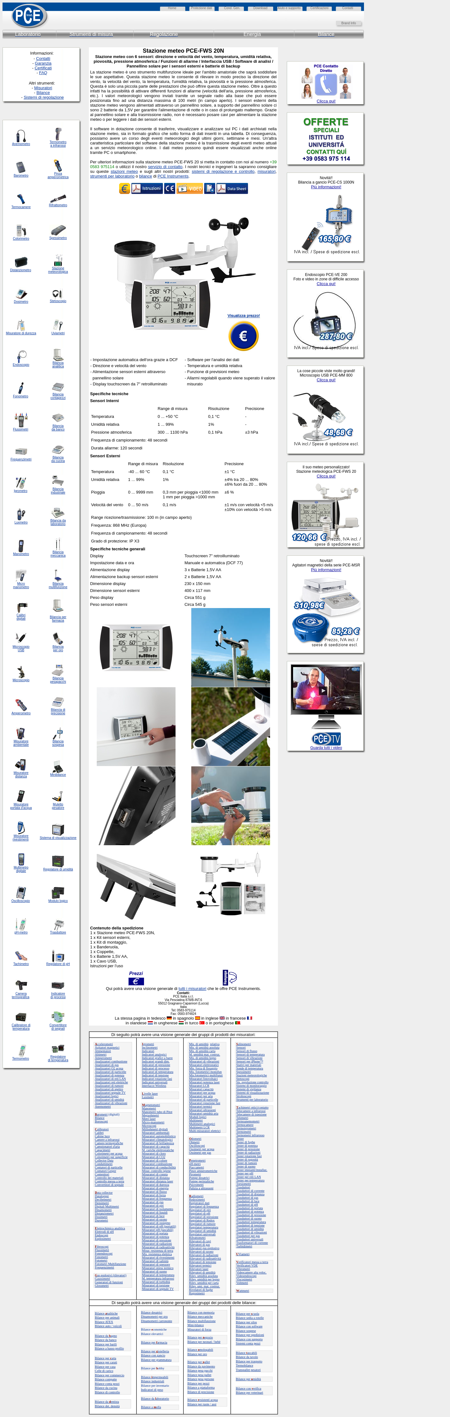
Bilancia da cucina (58, 459)
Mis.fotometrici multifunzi (206, 1075)
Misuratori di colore (154, 1160)
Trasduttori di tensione (250, 1225)
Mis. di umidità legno (202, 1058)
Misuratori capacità (201, 1089)
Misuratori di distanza (156, 1178)
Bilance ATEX (104, 1322)
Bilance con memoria (201, 1312)
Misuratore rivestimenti (21, 837)
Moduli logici (197, 1117)
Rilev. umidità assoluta (203, 1276)
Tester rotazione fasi (249, 1156)
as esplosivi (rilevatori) (110, 1275)
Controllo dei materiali (109, 1178)
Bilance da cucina (106, 1388)
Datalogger (102, 1196)
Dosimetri (101, 1217)
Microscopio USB (21, 648)
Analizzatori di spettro (109, 1089)
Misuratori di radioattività (158, 1247)
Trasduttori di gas (247, 1197)
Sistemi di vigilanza (248, 1089)
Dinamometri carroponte (156, 1321)
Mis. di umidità (198, 1044)
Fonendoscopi (103, 1253)
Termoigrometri (246, 1128)
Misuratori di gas (153, 1202)
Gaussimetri (102, 1278)
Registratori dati (199, 1203)
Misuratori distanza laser (157, 1181)
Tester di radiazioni (248, 1152)
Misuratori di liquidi (155, 1212)
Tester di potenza (247, 1145)
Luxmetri (148, 1097)
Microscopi (149, 1125)
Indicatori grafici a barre (157, 1058)
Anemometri (103, 1106)
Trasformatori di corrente (252, 1242)
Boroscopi (101, 1121)
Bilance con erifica (249, 1388)
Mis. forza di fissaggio (203, 1068)
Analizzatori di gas (107, 1065)
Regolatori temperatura (203, 1227)
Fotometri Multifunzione (110, 1264)
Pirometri (195, 1174)
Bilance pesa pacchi (200, 1370)
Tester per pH (244, 1173)
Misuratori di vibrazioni (204, 1061)
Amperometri (103, 1058)
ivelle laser (150, 1093)
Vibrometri (243, 1269)
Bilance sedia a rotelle (250, 1318)
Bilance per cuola (247, 1313)
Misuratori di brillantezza (158, 1143)
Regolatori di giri (200, 1210)
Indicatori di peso (152, 1389)
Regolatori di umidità (202, 1231)
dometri (195, 1138)
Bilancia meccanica (58, 553)
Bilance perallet (199, 1362)
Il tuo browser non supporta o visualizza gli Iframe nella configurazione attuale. (326, 692)
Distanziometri (104, 1213)
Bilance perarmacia (154, 1342)
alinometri (243, 1044)
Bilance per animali (107, 1317)
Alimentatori (103, 1051)
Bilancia (58, 741)
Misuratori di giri (153, 1205)
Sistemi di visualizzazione (252, 1092)
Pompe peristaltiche (201, 1181)
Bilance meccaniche (200, 1316)
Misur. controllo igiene (156, 1171)
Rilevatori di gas (199, 1244)
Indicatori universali (155, 1082)
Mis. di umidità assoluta (204, 1047)
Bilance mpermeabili (154, 1377)
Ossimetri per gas (200, 1152)
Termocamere (245, 1125)
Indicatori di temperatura (157, 1072)
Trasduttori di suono (249, 1218)
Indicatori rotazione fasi (157, 1078)
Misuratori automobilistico (159, 1136)
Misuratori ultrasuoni (202, 1110)
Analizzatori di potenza (109, 1075)
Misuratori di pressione (156, 1240)
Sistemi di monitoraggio (251, 1085)
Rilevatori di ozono (201, 1251)
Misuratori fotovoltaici (203, 1078)
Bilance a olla (151, 1407)
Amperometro (21, 713)
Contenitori (102, 1174)
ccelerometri (104, 1044)
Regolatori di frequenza (204, 1206)
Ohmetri (194, 1142)
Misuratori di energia (155, 1188)
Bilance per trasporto (249, 1361)
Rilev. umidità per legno (204, 1279)
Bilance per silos (246, 1322)
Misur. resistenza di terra (157, 1250)
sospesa (58, 745)
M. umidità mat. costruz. (204, 1054)
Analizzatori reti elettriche (111, 1082)
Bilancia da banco (58, 427)
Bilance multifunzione (202, 1321)
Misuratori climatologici (157, 1139)
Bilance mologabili (200, 1349)
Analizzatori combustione (111, 1061)
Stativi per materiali (248, 1065)
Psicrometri (196, 1184)
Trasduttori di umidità (250, 1229)
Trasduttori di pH (247, 1204)
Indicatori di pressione (156, 1065)
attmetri (242, 1290)
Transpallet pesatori (248, 1370)
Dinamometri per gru (154, 1316)
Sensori (241, 1047)
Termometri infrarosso (250, 1135)
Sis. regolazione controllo (252, 1082)
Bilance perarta (105, 1358)
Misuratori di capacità (156, 1146)
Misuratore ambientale (21, 743)
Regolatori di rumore (202, 1224)
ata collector (103, 1192)
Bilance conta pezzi (107, 1383)
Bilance (100, 1118)
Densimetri (102, 1203)
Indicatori (148, 1051)
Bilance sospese (246, 1330)
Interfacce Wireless (154, 1085)
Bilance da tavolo (247, 1357)
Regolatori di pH (199, 1213)
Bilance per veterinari (249, 1392)
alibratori (102, 1129)
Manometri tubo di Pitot (157, 1112)
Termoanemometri (248, 1121)
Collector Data (104, 1160)
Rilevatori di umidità (202, 1272)
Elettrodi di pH (104, 1231)
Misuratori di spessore (156, 1264)
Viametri (243, 1254)
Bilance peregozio (200, 1337)
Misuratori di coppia (155, 1174)
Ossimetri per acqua (201, 1149)
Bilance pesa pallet (199, 1375)
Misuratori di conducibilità (159, 1167)
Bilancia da (58, 520)
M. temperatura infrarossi (158, 1278)
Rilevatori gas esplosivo (204, 1248)
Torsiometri (243, 1184)
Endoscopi (101, 1235)
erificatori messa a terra (252, 1262)
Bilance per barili (106, 1344)
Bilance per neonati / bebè (204, 1342)
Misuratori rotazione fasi (204, 1103)
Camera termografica (21, 995)
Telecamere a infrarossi (251, 1111)
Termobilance (244, 1365)
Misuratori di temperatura (158, 1275)
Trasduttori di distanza (250, 1194)
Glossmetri (102, 1285)
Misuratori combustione (157, 1164)
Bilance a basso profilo (109, 1348)
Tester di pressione (248, 1149)
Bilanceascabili (246, 1353)
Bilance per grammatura (156, 1359)
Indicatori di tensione (155, 1075)
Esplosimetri (103, 1238)
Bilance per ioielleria (155, 1351)
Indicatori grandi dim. (156, 1061)
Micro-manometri (153, 1122)
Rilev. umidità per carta (204, 1283)
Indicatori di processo (156, 1068)
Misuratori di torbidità (156, 1282)
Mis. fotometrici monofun (205, 1072)
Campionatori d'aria (107, 1146)
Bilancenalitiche (106, 1313)
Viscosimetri (244, 1279)
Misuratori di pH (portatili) (159, 1226)
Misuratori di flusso (154, 1191)
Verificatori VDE (247, 1265)
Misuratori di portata (155, 1233)
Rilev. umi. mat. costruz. (204, 1286)
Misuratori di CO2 (153, 1157)
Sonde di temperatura (249, 1068)
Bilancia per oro (58, 648)
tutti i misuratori (192, 988)
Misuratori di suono (154, 1271)
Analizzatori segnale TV (110, 1092)
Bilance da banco (106, 1340)
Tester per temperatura (250, 1180)
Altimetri (101, 1054)
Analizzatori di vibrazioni (111, 1103)
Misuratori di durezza (155, 1184)
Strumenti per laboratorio (252, 1099)
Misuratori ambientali (156, 1132)
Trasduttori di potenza (250, 1211)
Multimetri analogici (202, 1124)
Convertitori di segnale (109, 1184)
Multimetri (196, 1120)
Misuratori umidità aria (203, 1113)
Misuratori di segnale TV (158, 1289)
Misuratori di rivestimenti (158, 1257)
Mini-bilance (196, 1325)
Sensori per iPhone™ (249, 1061)
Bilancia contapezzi (58, 396)
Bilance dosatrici (151, 1312)
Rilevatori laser (198, 1269)
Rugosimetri (197, 1293)
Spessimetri (243, 1072)
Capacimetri (102, 1150)
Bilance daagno (106, 1336)
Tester (240, 1138)
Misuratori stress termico (158, 1268)
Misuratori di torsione (156, 1285)
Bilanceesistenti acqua (203, 1400)
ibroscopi (101, 1246)
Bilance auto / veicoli (108, 1326)
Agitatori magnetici (107, 1047)
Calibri (99, 1132)
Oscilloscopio (20, 901)
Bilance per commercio (109, 1375)
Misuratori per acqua (202, 1092)
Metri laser (149, 1119)
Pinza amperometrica (58, 175)
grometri (148, 1044)
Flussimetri (102, 1250)
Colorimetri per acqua (109, 1153)
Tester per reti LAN (248, 1177)
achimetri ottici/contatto (252, 1107)
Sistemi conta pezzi (248, 1343)
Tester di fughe (245, 1142)
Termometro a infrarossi (58, 143)
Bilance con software (249, 1326)
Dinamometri (103, 1210)
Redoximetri (197, 1199)
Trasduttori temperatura (251, 1222)
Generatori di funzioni (109, 1282)
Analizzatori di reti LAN (110, 1078)
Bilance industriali (152, 1381)
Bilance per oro (197, 1354)
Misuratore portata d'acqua (21, 806)
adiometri (196, 1196)
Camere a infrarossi (107, 1139)
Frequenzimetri (104, 1267)
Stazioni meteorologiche (251, 1075)
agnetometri (151, 1105)
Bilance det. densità (107, 1406)
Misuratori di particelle (203, 1099)
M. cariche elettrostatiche (158, 1150)
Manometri (149, 1108)
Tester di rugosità (247, 1159)
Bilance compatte (106, 1379)
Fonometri (101, 1257)
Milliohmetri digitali (155, 1129)
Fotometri (101, 1260)
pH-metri (195, 1164)
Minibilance (58, 774)
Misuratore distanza (21, 774)
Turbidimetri (244, 1246)
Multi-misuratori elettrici (205, 1131)
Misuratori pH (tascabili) (157, 1230)
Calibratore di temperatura (21, 1026)
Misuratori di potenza (155, 1236)
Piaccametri (196, 1167)
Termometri (243, 1131)
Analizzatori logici (106, 1096)
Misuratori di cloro (154, 1153)
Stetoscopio (58, 301)
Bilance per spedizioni (250, 1335)
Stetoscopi (243, 1078)
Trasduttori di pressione (251, 1215)
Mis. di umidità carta (202, 1051)
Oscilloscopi (197, 1145)
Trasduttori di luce (248, 1201)
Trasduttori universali (249, 1239)
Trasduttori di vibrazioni (251, 1232)
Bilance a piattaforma (201, 1387)
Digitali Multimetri (107, 1206)
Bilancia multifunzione (58, 585)
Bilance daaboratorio (155, 1398)
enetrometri (197, 1160)
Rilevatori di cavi (200, 1241)
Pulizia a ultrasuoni (201, 1188)
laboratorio (58, 524)
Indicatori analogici (154, 1054)
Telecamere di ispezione (251, 1114)
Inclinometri (150, 1047)
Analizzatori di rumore (109, 1085)
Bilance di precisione (201, 1392)
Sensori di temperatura (250, 1054)
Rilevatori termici (200, 1265)
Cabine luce (102, 1136)
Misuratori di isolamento (157, 1209)
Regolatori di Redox (202, 1220)
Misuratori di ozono (154, 1219)
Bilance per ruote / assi (202, 1404)
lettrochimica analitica (110, 1228)
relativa (214, 1044)
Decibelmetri (103, 1199)
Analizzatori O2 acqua (109, 1068)
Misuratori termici (200, 1106)
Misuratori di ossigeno (156, 1223)
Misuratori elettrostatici (204, 1065)
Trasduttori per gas (248, 1236)
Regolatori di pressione (203, 1217)
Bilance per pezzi (198, 1383)
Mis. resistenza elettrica (157, 1254)
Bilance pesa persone (201, 1379)
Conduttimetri (103, 1164)
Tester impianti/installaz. (252, 1170)
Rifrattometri (197, 1237)
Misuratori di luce (153, 1216)
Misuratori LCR (199, 1085)
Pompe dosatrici (199, 1178)
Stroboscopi (243, 1096)
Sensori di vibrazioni (249, 1058)
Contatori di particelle (109, 1167)
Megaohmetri (150, 1115)
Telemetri (242, 1118)
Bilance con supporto (249, 1339)
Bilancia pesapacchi (58, 679)
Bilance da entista (107, 1401)
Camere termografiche (109, 1143)
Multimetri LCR (199, 1127)
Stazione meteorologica (58, 269)
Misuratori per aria (201, 1096)
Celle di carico (104, 1371)
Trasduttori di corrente (250, 1190)
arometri (101, 1114)
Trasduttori (243, 1187)
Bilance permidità (248, 1379)
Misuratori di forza (154, 1195)
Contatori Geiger (105, 1171)
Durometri (101, 1220)
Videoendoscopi (246, 1276)
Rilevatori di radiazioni (203, 1255)
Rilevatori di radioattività (205, 1258)
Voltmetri (242, 1283)
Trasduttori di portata (249, 1208)
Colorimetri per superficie (111, 1157)
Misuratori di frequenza (157, 1198)
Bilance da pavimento (201, 1366)
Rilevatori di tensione (202, 1262)
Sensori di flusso (246, 1051)
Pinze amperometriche (203, 1171)
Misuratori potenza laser (204, 1082)
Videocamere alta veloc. (251, 1272)
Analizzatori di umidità (109, 1099)
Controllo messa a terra (109, 1181)
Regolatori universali (202, 1234)
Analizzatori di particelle (110, 1072)
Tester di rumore (246, 1163)
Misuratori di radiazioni (157, 1243)
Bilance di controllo (107, 1392)
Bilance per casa (105, 1366)
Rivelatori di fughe (201, 1289)
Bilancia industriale (58, 490)
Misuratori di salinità (155, 1261)
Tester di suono (246, 1166)
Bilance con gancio (153, 1355)
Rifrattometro (58, 205)
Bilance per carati (106, 1362)
